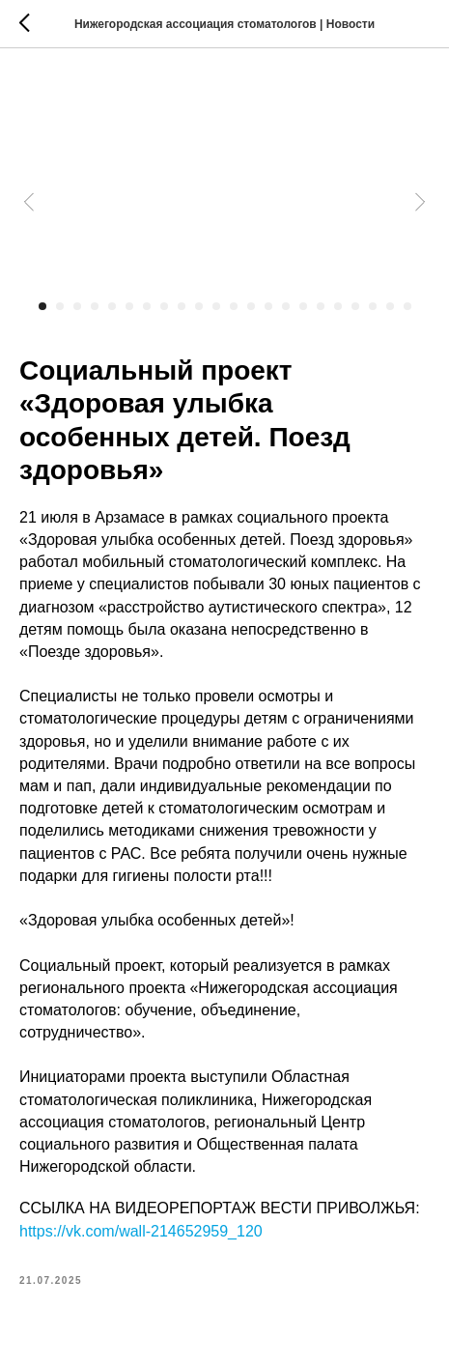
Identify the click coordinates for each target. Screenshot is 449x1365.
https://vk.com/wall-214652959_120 (141, 1231)
